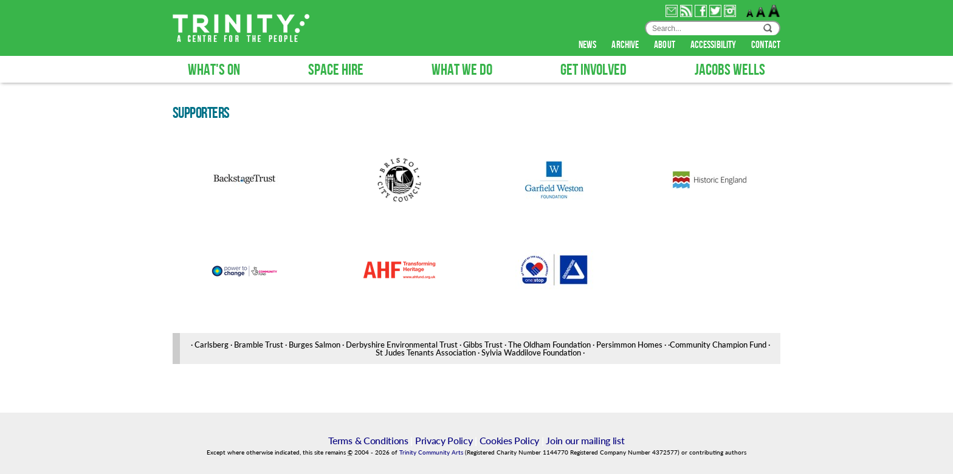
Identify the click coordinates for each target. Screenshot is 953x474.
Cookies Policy (510, 440)
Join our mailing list (585, 440)
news (589, 45)
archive (626, 45)
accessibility (714, 45)
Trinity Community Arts (432, 452)
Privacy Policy (444, 440)
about (665, 45)
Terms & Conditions (368, 440)
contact (765, 45)
